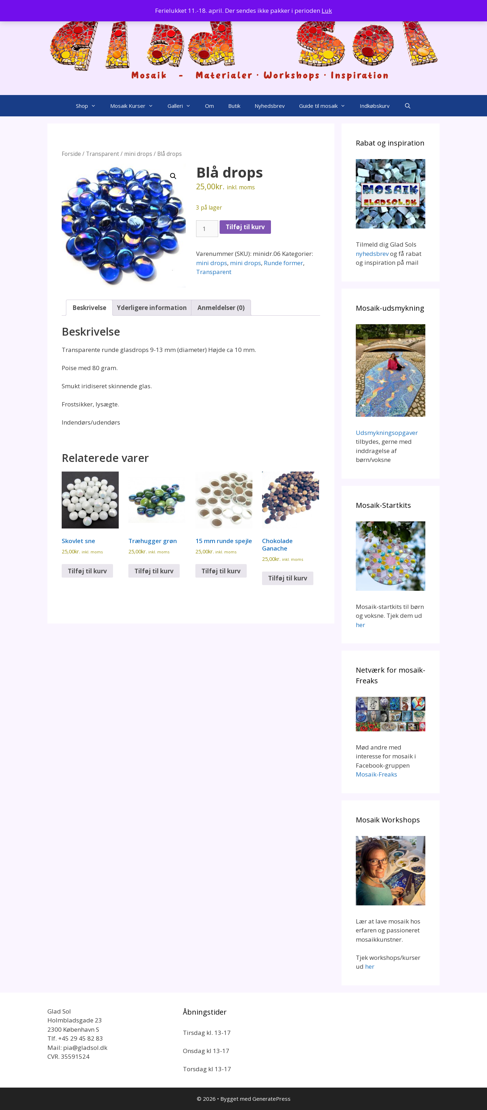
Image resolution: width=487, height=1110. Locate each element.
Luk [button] (327, 10)
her (360, 625)
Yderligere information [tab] (152, 308)
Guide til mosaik (326, 105)
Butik (234, 105)
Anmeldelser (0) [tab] (221, 308)
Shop (89, 105)
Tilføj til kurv (245, 227)
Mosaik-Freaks (376, 774)
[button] (173, 176)
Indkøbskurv (375, 105)
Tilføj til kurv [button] (87, 571)
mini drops (138, 154)
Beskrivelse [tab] (89, 308)
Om (209, 105)
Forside (71, 154)
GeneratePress (271, 1098)
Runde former (283, 263)
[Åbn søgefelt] (407, 105)
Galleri (183, 105)
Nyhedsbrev (270, 105)
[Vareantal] (207, 228)
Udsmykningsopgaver (387, 432)
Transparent (102, 154)
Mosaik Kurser (135, 105)
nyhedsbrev (372, 253)
